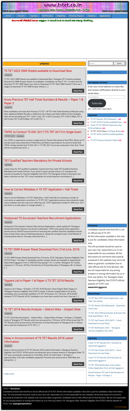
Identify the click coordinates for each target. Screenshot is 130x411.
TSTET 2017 (10, 136)
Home (8, 15)
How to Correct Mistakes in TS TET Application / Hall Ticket (41, 189)
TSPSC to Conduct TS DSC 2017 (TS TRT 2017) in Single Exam (43, 131)
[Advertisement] (65, 40)
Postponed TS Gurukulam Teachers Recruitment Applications (42, 218)
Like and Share (94, 72)
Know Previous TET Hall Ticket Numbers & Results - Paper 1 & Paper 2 (106, 374)
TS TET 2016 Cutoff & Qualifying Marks (106, 134)
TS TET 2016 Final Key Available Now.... (106, 122)
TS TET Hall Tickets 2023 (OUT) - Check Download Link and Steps (104, 352)
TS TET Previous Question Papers (104, 140)
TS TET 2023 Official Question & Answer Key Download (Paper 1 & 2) (107, 314)
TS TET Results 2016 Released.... (104, 119)
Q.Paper (112, 131)
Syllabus (91, 15)
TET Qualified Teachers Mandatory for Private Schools (38, 160)
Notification (47, 15)
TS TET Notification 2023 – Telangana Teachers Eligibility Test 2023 (104, 329)
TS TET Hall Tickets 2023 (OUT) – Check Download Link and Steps (105, 322)
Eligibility (61, 15)
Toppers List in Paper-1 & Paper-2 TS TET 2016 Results (39, 280)
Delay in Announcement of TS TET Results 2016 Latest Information (38, 340)
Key (119, 131)
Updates (34, 15)
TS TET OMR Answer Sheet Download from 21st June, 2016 (41, 249)
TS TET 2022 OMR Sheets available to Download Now (38, 70)
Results (21, 15)
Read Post (78, 90)
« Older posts (8, 373)
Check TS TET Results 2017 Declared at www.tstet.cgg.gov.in (104, 344)
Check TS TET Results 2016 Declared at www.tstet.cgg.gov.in (104, 359)
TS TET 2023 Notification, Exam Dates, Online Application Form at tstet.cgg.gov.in (106, 366)
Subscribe (97, 103)
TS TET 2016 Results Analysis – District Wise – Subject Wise (42, 309)
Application (105, 15)
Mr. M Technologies (121, 407)
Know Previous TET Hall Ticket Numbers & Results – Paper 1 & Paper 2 (43, 101)
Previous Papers (76, 15)
